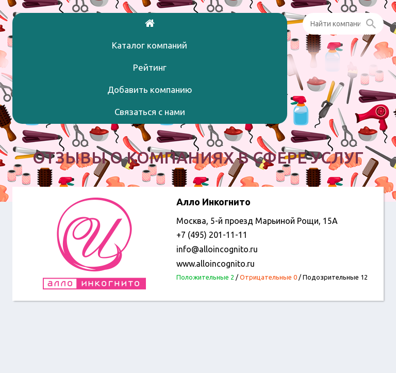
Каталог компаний (149, 45)
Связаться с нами (149, 112)
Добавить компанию (149, 89)
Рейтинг (150, 67)
